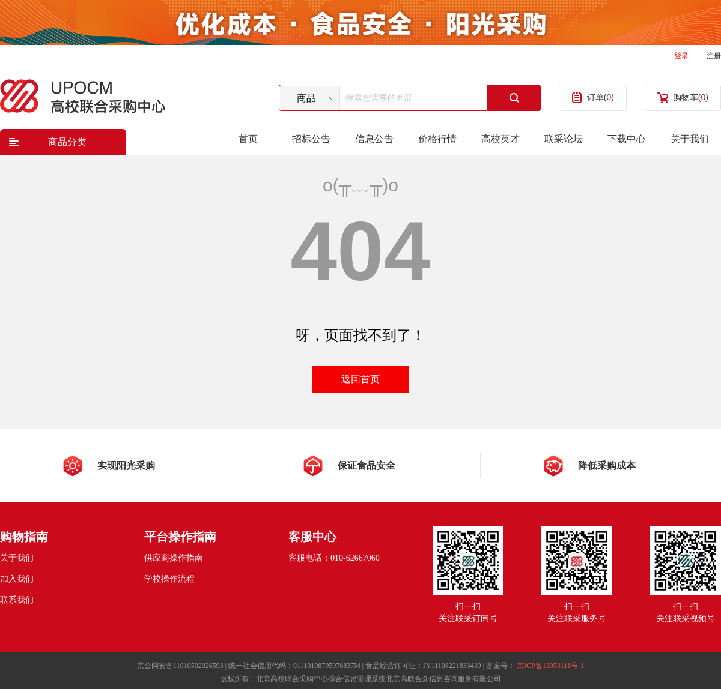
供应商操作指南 (173, 557)
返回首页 (360, 379)
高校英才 (500, 139)
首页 (248, 139)
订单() (600, 97)
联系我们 (17, 599)
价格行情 (437, 139)
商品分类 (67, 142)
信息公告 (374, 139)
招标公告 (311, 139)
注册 (714, 56)
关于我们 (690, 139)
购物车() (690, 97)
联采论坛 (563, 139)
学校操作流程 (169, 578)
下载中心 (626, 139)
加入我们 (17, 578)
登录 (681, 56)
